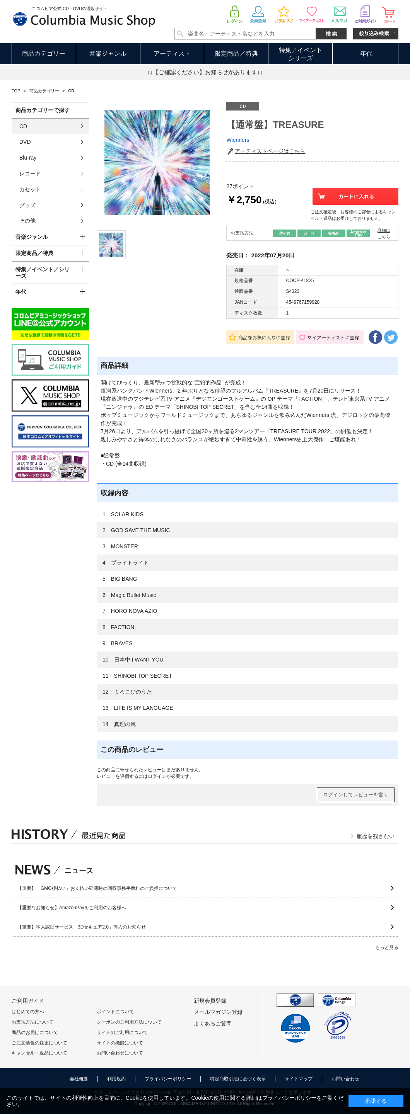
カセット (30, 189)
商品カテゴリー (43, 53)
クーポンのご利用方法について (129, 1022)
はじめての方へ (28, 1011)
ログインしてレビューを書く (355, 795)
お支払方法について (32, 1022)
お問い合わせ (345, 1079)
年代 (366, 53)
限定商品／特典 (236, 53)
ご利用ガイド (28, 1001)
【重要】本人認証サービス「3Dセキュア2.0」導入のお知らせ (81, 927)
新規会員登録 (210, 1001)
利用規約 (116, 1079)
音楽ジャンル (107, 53)
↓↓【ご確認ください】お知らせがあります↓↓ (205, 72)
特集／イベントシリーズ (300, 54)
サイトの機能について (120, 1043)
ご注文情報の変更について (39, 1043)
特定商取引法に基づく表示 (238, 1079)
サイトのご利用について (122, 1032)
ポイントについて (115, 1011)
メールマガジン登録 (218, 1012)
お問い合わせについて (120, 1053)
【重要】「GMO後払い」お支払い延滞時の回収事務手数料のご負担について (97, 888)
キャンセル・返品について (39, 1053)
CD (23, 126)
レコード (30, 173)
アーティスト (172, 53)
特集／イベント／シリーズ (42, 272)
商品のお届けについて (35, 1032)
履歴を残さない (376, 836)
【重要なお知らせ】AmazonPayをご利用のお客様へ (71, 907)
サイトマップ (299, 1079)
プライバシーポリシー (168, 1079)
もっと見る (386, 947)
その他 (27, 221)
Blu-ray (27, 158)
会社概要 (79, 1079)
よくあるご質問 (213, 1023)
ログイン (157, 776)
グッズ (27, 205)
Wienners (237, 140)
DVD (25, 142)
